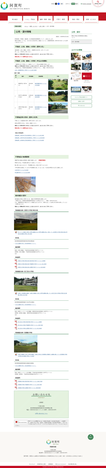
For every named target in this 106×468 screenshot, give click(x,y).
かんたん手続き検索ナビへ (81, 97)
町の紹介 (15, 19)
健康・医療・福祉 (45, 19)
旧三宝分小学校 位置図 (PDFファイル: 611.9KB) (30, 328)
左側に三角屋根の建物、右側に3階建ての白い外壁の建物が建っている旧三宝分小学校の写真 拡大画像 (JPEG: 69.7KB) (42, 294)
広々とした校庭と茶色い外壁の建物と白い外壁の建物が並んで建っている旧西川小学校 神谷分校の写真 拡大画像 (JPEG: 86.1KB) (42, 232)
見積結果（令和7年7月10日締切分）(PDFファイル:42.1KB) (29, 135)
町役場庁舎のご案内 (41, 464)
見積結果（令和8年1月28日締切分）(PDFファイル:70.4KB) (29, 140)
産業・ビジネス (91, 19)
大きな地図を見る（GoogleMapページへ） (25, 243)
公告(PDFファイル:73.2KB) (21, 170)
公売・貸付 (42, 26)
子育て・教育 (60, 19)
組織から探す (81, 101)
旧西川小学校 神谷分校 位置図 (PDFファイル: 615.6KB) (31, 267)
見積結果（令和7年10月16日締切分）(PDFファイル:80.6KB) (30, 137)
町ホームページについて (61, 464)
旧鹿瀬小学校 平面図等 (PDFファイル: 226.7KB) (30, 384)
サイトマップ (32, 464)
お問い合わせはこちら (41, 413)
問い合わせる (81, 105)
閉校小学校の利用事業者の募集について (80, 36)
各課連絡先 (50, 464)
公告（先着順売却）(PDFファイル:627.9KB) (26, 70)
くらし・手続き (30, 19)
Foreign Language (86, 3)
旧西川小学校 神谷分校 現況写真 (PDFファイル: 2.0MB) (31, 260)
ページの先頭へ (91, 437)
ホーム (26, 26)
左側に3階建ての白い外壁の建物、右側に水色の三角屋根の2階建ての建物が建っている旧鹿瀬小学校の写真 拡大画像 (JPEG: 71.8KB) (42, 355)
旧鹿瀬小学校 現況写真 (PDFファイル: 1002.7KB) (30, 381)
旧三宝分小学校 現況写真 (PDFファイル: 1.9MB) (30, 322)
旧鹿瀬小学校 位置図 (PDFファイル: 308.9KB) (29, 387)
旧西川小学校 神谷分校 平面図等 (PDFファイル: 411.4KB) (32, 264)
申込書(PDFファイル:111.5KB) (22, 172)
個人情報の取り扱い (72, 464)
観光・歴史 (75, 19)
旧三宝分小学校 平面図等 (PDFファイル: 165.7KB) (30, 325)
